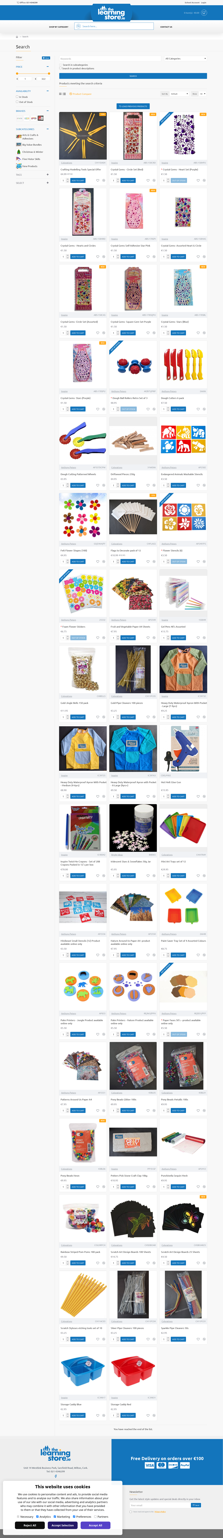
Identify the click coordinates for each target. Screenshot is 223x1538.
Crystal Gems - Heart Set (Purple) (179, 169)
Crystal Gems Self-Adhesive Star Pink (130, 245)
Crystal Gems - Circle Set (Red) (127, 169)
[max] (43, 79)
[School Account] (192, 2)
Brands (20, 110)
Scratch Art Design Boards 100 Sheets (131, 1251)
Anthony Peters (118, 391)
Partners (101, 1516)
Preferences (82, 1516)
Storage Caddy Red (121, 1404)
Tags (19, 174)
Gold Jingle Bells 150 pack (74, 702)
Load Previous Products (134, 106)
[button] (78, 180)
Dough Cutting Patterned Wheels (78, 474)
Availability (23, 90)
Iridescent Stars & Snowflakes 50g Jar (131, 861)
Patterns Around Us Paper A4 (76, 1099)
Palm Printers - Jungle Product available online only (82, 1022)
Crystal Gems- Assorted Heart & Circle (181, 245)
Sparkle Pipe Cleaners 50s (175, 1327)
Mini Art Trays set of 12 (173, 861)
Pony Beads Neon (70, 1175)
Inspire (114, 162)
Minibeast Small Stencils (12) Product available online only (80, 942)
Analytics (43, 1516)
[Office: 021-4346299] (27, 2)
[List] (64, 93)
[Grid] (60, 93)
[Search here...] (78, 26)
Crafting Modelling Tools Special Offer (81, 169)
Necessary (25, 1516)
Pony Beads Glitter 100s (123, 1099)
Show (195, 94)
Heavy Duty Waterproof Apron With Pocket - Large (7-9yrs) (184, 704)
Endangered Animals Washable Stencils (182, 474)
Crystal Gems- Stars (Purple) (75, 397)
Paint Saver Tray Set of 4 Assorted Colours (183, 940)
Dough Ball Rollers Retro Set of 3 (129, 397)
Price (19, 66)
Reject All (30, 1525)
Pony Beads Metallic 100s (174, 1099)
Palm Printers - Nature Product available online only (132, 1022)
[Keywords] (110, 58)
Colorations (66, 162)
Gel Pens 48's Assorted (173, 626)
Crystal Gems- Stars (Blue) (175, 321)
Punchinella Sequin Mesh (174, 1175)
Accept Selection (63, 1525)
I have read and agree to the (148, 1511)
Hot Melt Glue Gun (171, 782)
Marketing (62, 1516)
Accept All (95, 1525)
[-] (67, 181)
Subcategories (25, 129)
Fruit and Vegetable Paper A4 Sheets (130, 626)
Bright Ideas (117, 854)
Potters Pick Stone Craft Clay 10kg (129, 1175)
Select (20, 182)
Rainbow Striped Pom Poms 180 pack (80, 1251)
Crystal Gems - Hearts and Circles (78, 245)
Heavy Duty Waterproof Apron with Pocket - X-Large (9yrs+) (133, 784)
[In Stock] (17, 97)
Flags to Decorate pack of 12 (126, 550)
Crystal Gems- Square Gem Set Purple (131, 321)
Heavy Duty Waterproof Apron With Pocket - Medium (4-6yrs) (84, 784)
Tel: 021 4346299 (55, 1471)
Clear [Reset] (47, 58)
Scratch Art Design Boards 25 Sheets (180, 1251)
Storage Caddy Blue (71, 1404)
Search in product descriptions (76, 68)
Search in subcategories (73, 64)
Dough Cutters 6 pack (172, 397)
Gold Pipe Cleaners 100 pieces (127, 702)
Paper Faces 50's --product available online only (181, 1022)
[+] (67, 179)
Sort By (165, 94)
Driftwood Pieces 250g (123, 474)
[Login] (203, 2)
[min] (25, 79)
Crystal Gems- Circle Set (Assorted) (79, 321)
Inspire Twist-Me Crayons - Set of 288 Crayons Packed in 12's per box (80, 863)
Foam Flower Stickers (73, 626)
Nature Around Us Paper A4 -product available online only (130, 942)
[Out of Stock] (17, 102)
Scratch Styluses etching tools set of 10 (81, 1327)
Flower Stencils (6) (171, 550)
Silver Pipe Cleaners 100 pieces (127, 1327)
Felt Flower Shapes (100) (74, 550)
